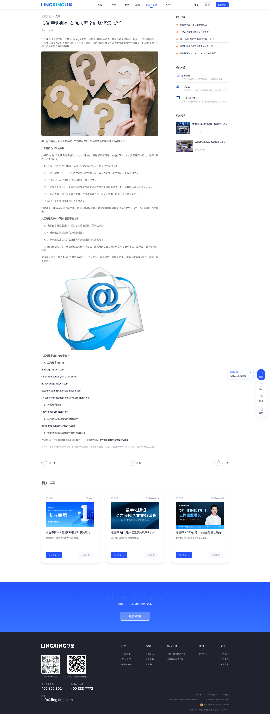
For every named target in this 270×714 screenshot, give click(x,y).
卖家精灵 (225, 684)
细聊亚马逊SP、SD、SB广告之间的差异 (196, 53)
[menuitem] (101, 4)
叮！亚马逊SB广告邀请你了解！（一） (195, 39)
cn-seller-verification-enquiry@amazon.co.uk (65, 397)
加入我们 (224, 653)
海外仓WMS (126, 664)
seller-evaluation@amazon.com (58, 376)
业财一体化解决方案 (176, 653)
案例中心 (203, 653)
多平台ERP (126, 659)
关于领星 (224, 664)
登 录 (207, 4)
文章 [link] (57, 16)
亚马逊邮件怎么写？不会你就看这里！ (195, 46)
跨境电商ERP (213, 684)
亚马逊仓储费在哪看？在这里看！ (193, 31)
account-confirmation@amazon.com (61, 390)
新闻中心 (224, 659)
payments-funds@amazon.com (58, 425)
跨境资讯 (150, 653)
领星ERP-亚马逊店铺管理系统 (191, 24)
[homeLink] (56, 4)
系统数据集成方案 (175, 659)
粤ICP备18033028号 (221, 689)
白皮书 (149, 664)
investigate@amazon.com (114, 439)
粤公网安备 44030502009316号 (216, 694)
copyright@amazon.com (54, 411)
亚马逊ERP (126, 653)
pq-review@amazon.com (54, 383)
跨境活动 (150, 659)
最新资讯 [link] (46, 16)
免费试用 (222, 4)
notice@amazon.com (52, 369)
